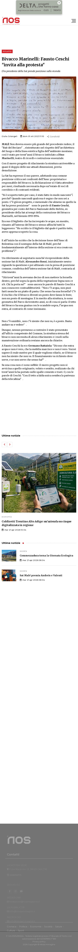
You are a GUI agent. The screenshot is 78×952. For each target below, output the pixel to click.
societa (23, 551)
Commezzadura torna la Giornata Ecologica (46, 555)
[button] (4, 444)
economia (7, 517)
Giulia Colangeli (9, 136)
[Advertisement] (39, 407)
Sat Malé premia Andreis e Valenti (41, 575)
